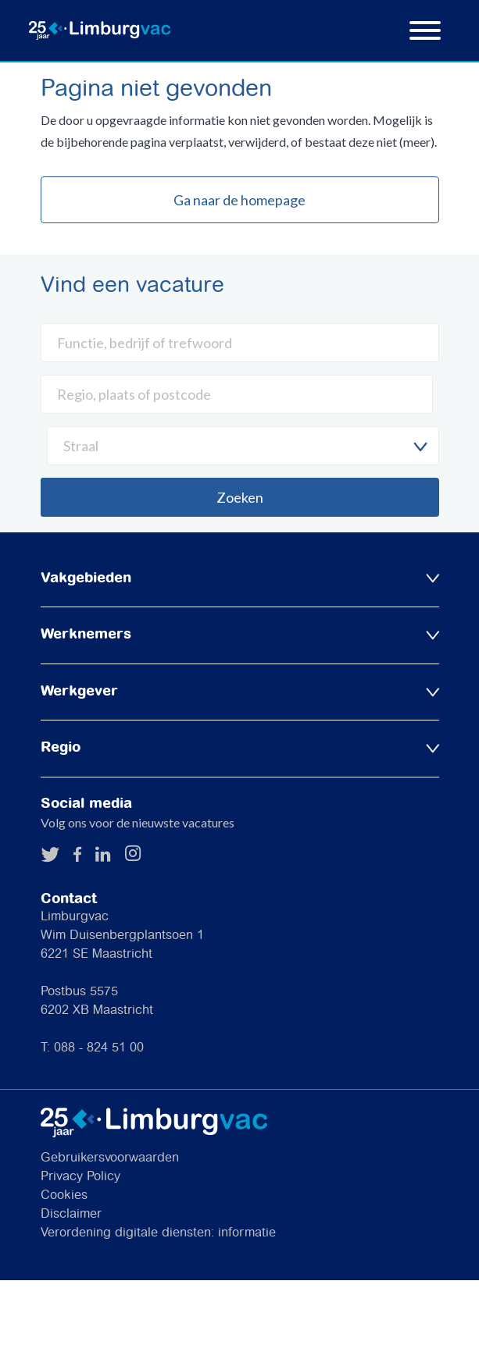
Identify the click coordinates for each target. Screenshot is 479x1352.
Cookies (64, 1195)
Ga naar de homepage (239, 199)
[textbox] (243, 445)
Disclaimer (71, 1214)
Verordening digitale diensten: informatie (158, 1233)
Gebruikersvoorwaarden (110, 1158)
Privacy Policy (80, 1176)
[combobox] (243, 445)
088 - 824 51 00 (99, 1048)
